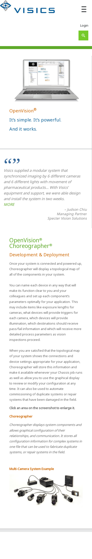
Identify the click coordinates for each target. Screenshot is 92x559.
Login (84, 25)
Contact (80, 553)
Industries (52, 553)
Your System (33, 553)
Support (67, 553)
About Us (57, 548)
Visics (19, 548)
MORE (9, 204)
